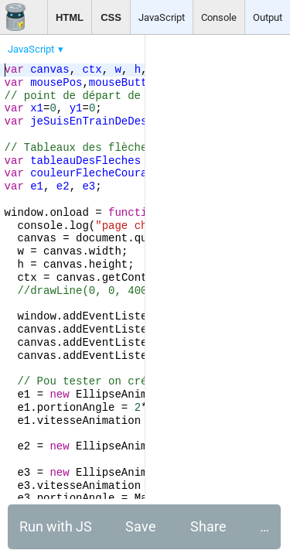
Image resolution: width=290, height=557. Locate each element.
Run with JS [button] (55, 526)
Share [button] (208, 526)
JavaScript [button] (161, 17)
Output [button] (267, 17)
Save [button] (140, 526)
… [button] (264, 526)
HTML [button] (70, 17)
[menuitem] (37, 49)
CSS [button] (111, 17)
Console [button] (219, 17)
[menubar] (123, 45)
